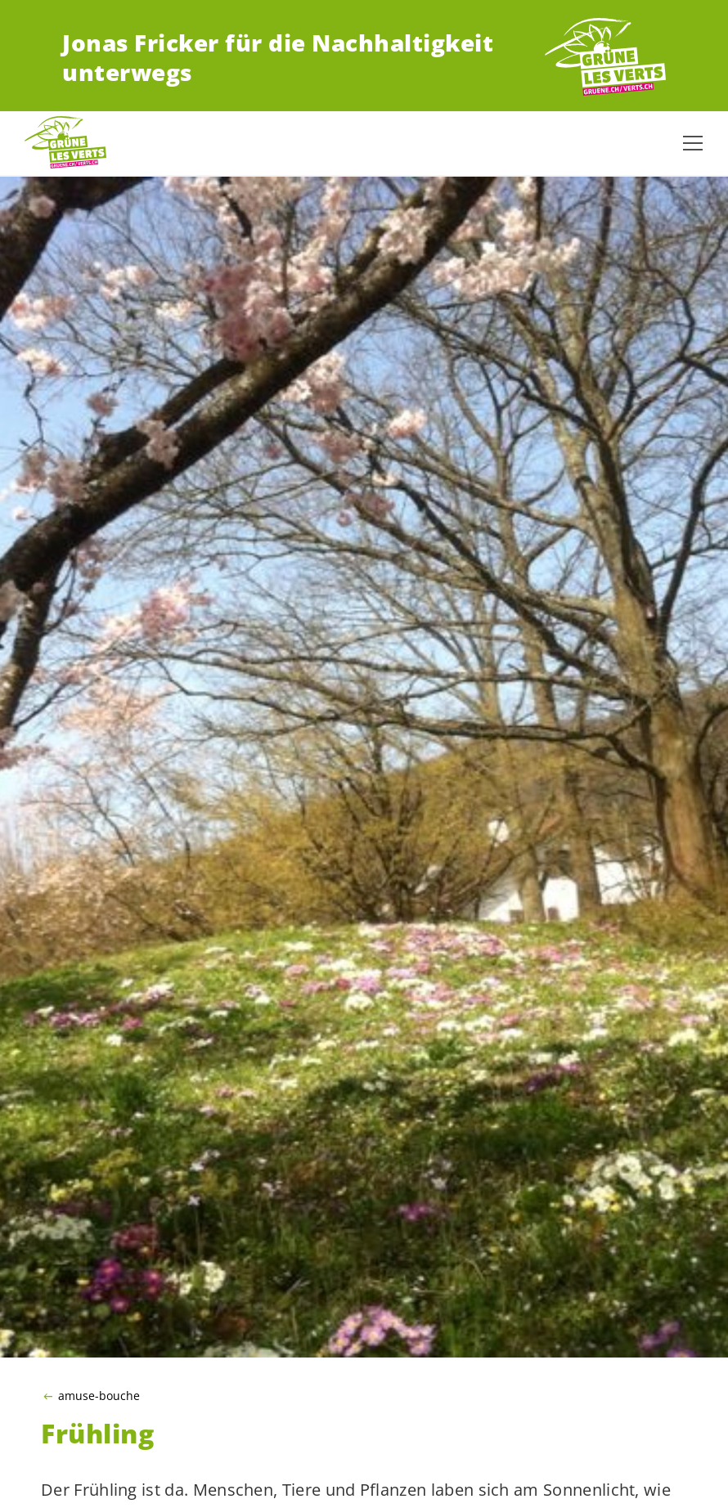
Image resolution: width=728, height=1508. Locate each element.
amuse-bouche (99, 1396)
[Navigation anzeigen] (693, 143)
